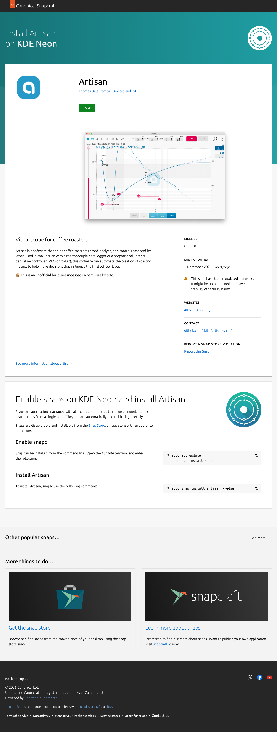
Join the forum (15, 706)
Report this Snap (196, 351)
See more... (259, 538)
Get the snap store (30, 628)
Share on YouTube (269, 677)
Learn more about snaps (172, 628)
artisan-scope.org (197, 310)
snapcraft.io (162, 644)
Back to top (16, 679)
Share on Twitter (250, 677)
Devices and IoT (125, 91)
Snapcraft (94, 706)
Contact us (160, 715)
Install (87, 108)
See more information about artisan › (44, 363)
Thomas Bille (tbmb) (95, 91)
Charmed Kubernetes (40, 698)
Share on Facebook (259, 677)
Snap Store (97, 425)
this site (111, 706)
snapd (83, 706)
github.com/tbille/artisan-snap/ (208, 330)
